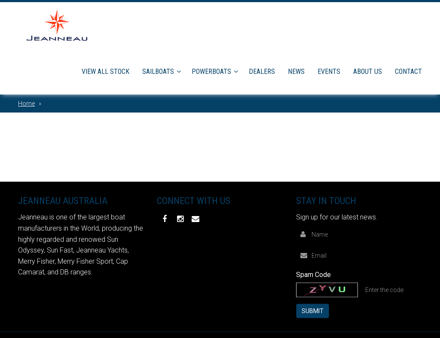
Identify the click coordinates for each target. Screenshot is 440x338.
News (296, 71)
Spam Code (313, 275)
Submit (313, 311)
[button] (180, 71)
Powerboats (211, 71)
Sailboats (158, 71)
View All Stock (105, 71)
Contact (408, 71)
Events (329, 71)
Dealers (262, 71)
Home (26, 103)
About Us (367, 71)
